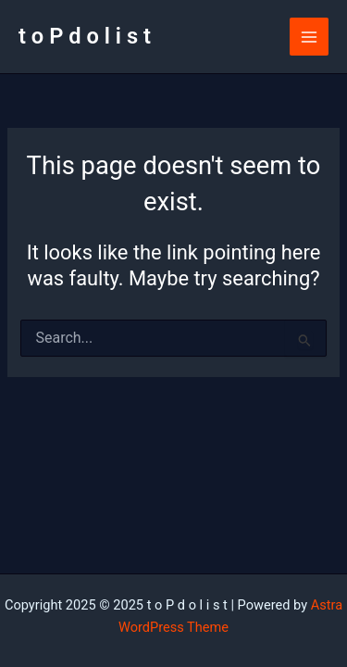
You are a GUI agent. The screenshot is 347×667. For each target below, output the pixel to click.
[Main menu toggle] (309, 37)
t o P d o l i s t (85, 36)
